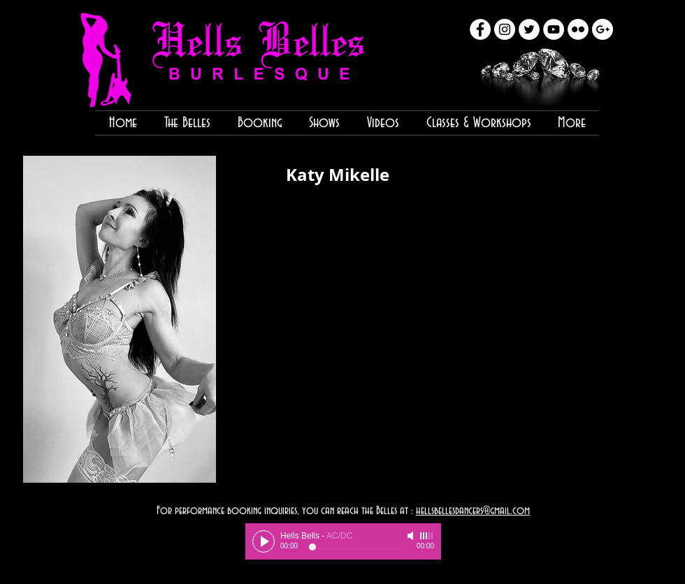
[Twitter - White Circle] (529, 29)
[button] (119, 319)
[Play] (263, 541)
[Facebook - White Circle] (480, 29)
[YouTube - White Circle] (553, 29)
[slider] (427, 535)
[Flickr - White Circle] (578, 29)
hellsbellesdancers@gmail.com (473, 510)
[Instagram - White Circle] (504, 29)
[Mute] (412, 536)
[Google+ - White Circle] (602, 29)
